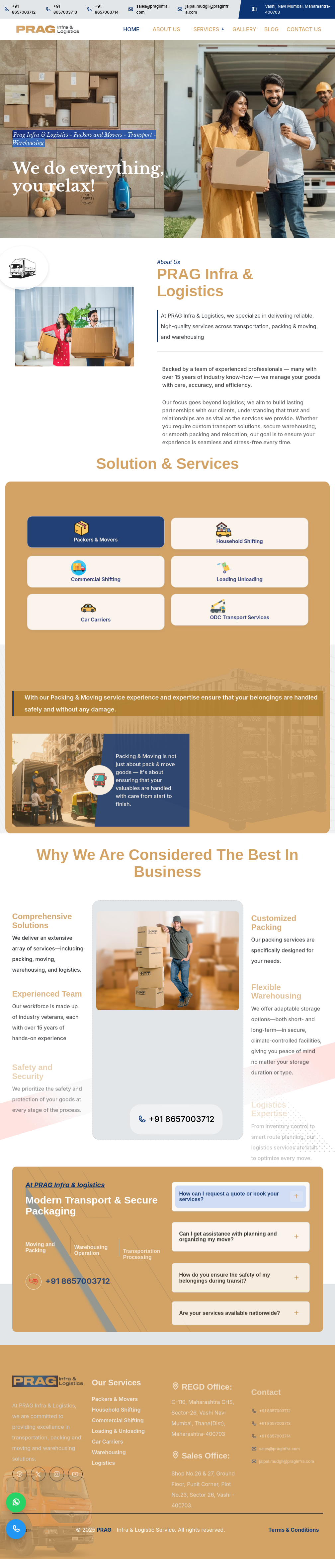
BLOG (271, 29)
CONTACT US (304, 29)
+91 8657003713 (65, 9)
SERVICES (206, 29)
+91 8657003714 (107, 9)
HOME (131, 29)
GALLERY (244, 29)
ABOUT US (166, 29)
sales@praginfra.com (152, 9)
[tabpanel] (167, 753)
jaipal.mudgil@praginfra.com (206, 9)
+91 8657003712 (24, 9)
